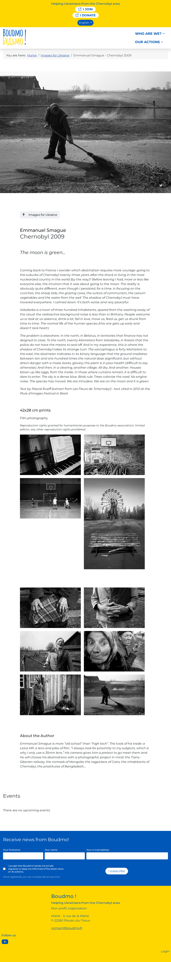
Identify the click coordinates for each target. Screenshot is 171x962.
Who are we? (148, 34)
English (84, 22)
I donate (86, 15)
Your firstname (12, 849)
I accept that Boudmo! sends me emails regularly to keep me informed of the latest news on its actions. (36, 868)
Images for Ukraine (39, 215)
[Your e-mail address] (127, 855)
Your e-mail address (98, 849)
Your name (52, 849)
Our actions (147, 42)
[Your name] (65, 855)
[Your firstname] (23, 855)
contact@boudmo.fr (66, 928)
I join (85, 9)
